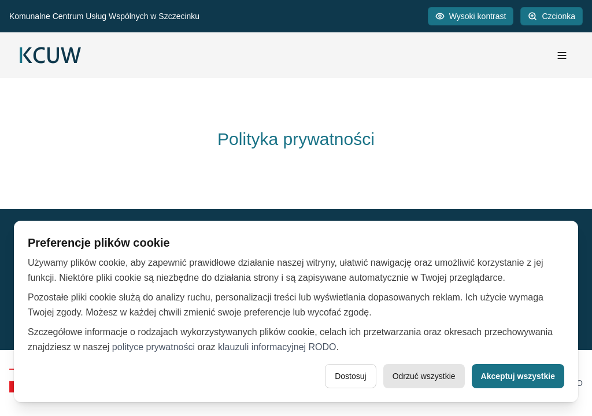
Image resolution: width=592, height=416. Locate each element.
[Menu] (562, 55)
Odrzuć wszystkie (424, 376)
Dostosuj (350, 376)
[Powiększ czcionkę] (551, 16)
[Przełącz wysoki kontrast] (471, 16)
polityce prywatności (153, 347)
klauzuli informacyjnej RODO (277, 347)
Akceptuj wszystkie (518, 376)
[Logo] (50, 55)
